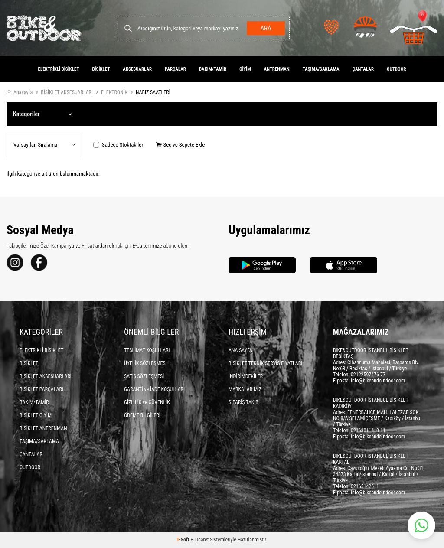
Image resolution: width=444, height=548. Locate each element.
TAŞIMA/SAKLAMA (321, 69)
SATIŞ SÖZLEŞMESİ (144, 376)
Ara (265, 28)
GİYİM (245, 69)
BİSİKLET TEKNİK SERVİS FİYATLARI (265, 363)
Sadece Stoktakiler (118, 144)
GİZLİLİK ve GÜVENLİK (147, 402)
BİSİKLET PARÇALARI (41, 389)
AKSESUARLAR (137, 69)
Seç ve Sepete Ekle (180, 144)
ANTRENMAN (277, 69)
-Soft (183, 540)
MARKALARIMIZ (245, 389)
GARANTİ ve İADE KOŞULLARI (154, 389)
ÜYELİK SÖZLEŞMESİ (145, 363)
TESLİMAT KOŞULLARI (147, 350)
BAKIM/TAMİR (212, 69)
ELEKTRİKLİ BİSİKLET (58, 69)
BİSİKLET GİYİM (36, 415)
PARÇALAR (175, 69)
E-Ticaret (199, 540)
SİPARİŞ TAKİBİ (244, 402)
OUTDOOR (396, 69)
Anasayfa (20, 92)
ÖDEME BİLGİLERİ (142, 415)
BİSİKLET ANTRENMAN (43, 428)
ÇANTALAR (363, 69)
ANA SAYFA (240, 350)
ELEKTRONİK (114, 92)
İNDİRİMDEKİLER (246, 376)
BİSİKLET (101, 69)
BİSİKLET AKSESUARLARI (67, 92)
